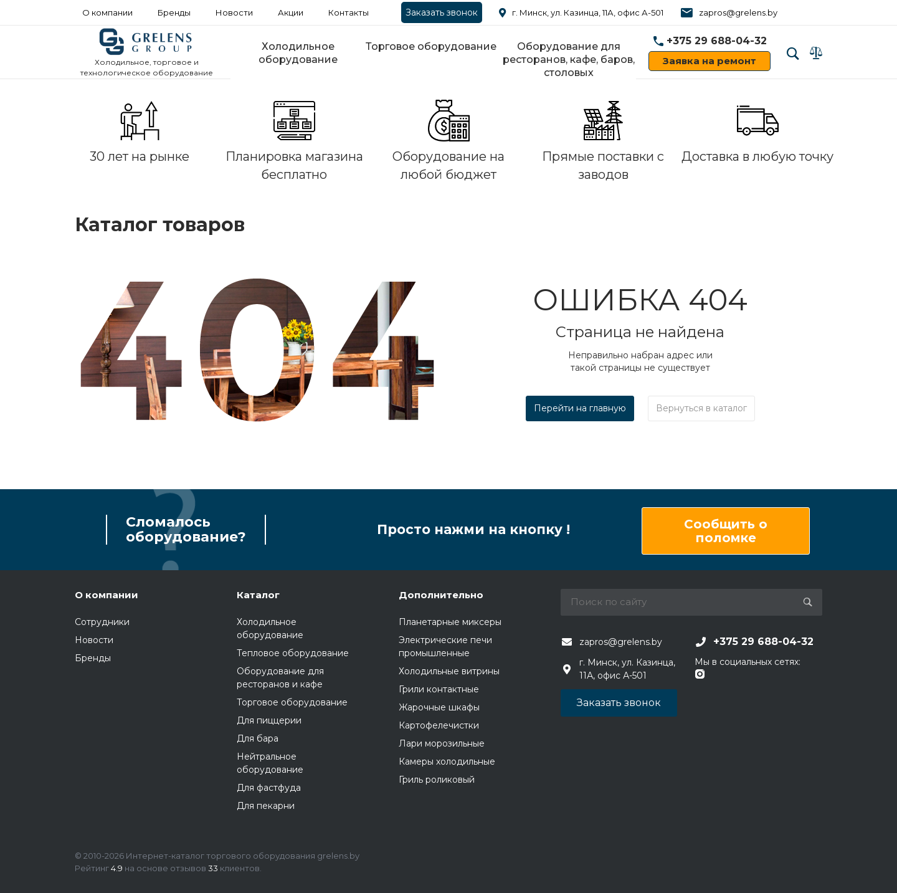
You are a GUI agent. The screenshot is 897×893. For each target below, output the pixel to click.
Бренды (174, 12)
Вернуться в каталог (701, 408)
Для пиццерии (269, 720)
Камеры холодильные (447, 761)
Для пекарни (266, 805)
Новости (234, 12)
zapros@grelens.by (738, 12)
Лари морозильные (442, 743)
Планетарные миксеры (450, 622)
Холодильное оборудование (298, 53)
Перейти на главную (580, 408)
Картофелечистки (439, 725)
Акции (290, 12)
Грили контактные (439, 689)
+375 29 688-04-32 (717, 41)
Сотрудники (102, 622)
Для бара (257, 738)
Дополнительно (441, 595)
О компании (107, 12)
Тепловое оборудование (293, 653)
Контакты (348, 12)
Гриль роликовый (437, 779)
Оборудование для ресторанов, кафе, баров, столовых (569, 60)
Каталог (258, 595)
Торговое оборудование (431, 46)
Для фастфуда (269, 787)
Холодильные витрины (449, 671)
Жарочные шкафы (439, 707)
